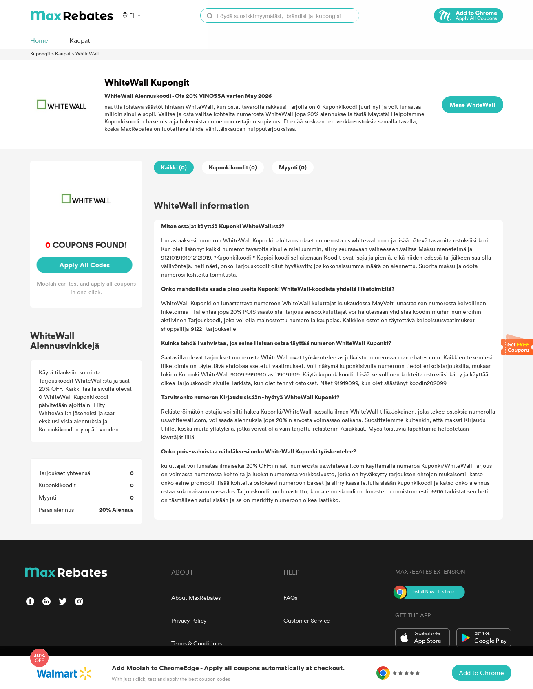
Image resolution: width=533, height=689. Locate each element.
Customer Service (306, 620)
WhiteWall (87, 53)
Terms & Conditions (196, 643)
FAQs (290, 597)
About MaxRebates (196, 597)
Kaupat (63, 53)
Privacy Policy (188, 620)
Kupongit (40, 53)
